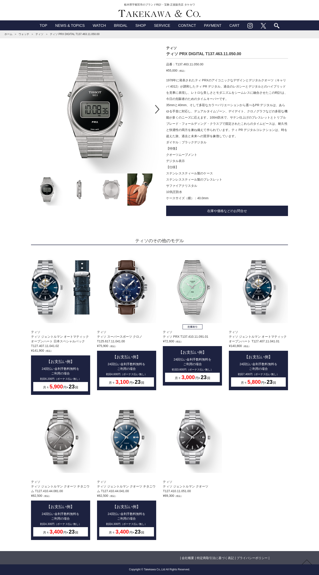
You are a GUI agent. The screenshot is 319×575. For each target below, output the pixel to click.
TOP (43, 25)
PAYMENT (213, 25)
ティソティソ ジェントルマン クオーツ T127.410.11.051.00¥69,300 (192, 449)
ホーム (8, 34)
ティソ (39, 34)
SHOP (140, 25)
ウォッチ (24, 34)
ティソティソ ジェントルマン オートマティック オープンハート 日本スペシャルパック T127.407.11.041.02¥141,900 (60, 323)
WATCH (99, 25)
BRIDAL (120, 25)
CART (235, 25)
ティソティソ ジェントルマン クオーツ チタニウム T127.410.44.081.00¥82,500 (60, 471)
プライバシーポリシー (252, 558)
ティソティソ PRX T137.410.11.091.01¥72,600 (192, 319)
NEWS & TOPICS (70, 25)
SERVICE (162, 25)
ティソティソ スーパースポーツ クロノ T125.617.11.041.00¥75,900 (126, 321)
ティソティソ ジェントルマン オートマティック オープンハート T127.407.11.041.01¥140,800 (258, 321)
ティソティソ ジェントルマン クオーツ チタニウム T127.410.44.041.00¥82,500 (126, 471)
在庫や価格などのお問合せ (227, 211)
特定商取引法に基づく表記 (215, 558)
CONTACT (187, 25)
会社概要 (188, 558)
